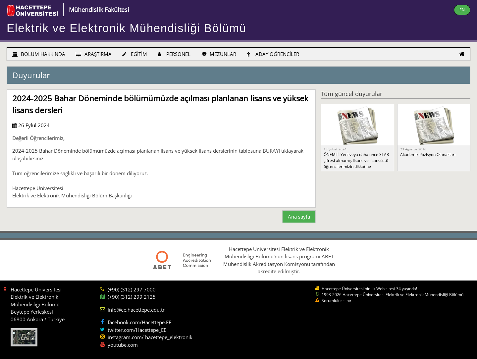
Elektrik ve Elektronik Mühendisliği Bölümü (126, 28)
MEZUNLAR (218, 54)
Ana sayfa (299, 216)
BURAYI (271, 150)
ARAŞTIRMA (94, 54)
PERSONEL (174, 54)
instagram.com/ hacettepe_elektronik (150, 337)
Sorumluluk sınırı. (337, 300)
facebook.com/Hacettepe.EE (139, 322)
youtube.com (123, 344)
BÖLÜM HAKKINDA (38, 54)
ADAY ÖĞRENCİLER (273, 54)
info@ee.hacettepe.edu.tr (136, 309)
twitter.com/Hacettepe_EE (137, 330)
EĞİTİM (134, 54)
